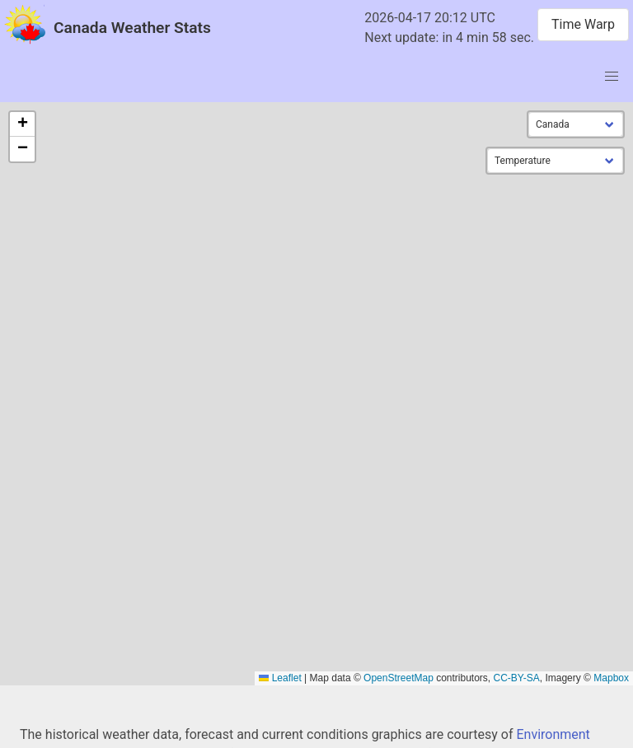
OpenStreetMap (398, 678)
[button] (22, 124)
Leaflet (280, 678)
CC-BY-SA (517, 678)
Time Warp (583, 24)
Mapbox (611, 678)
